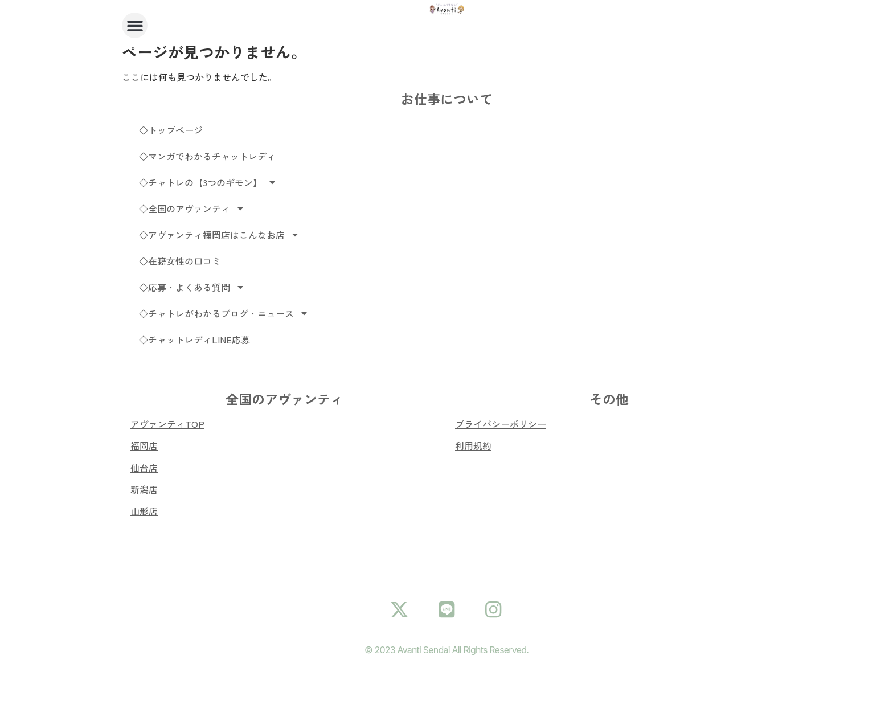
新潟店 (144, 489)
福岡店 (144, 445)
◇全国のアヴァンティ (192, 208)
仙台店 (144, 467)
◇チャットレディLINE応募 (194, 339)
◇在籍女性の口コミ (180, 261)
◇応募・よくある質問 (192, 287)
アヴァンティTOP (167, 424)
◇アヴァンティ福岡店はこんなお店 (219, 234)
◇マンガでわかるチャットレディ (207, 156)
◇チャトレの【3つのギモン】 (208, 182)
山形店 (144, 511)
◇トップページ (171, 130)
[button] (135, 25)
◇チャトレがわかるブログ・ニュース (224, 313)
